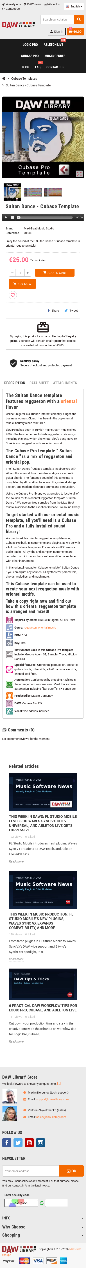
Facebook (6, 1142)
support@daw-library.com (52, 1099)
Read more (16, 861)
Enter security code (17, 1195)
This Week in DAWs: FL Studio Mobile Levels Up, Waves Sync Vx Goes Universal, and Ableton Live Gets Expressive (43, 823)
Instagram (40, 1142)
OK (72, 1171)
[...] (59, 1083)
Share (53, 310)
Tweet (71, 310)
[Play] (5, 217)
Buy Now (22, 284)
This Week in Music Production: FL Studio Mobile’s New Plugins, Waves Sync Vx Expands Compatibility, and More (41, 921)
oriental (69, 401)
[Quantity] (20, 272)
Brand (9, 228)
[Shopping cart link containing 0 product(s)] (75, 31)
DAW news (32, 4)
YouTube (29, 1142)
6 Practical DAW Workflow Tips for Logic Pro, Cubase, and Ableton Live (43, 1008)
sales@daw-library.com (51, 1117)
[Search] (62, 19)
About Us (52, 4)
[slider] (46, 217)
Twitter (18, 1142)
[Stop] (12, 217)
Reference (12, 233)
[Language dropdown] (74, 6)
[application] (43, 217)
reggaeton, (30, 627)
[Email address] (30, 1171)
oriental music (47, 627)
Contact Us (11, 8)
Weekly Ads (11, 4)
